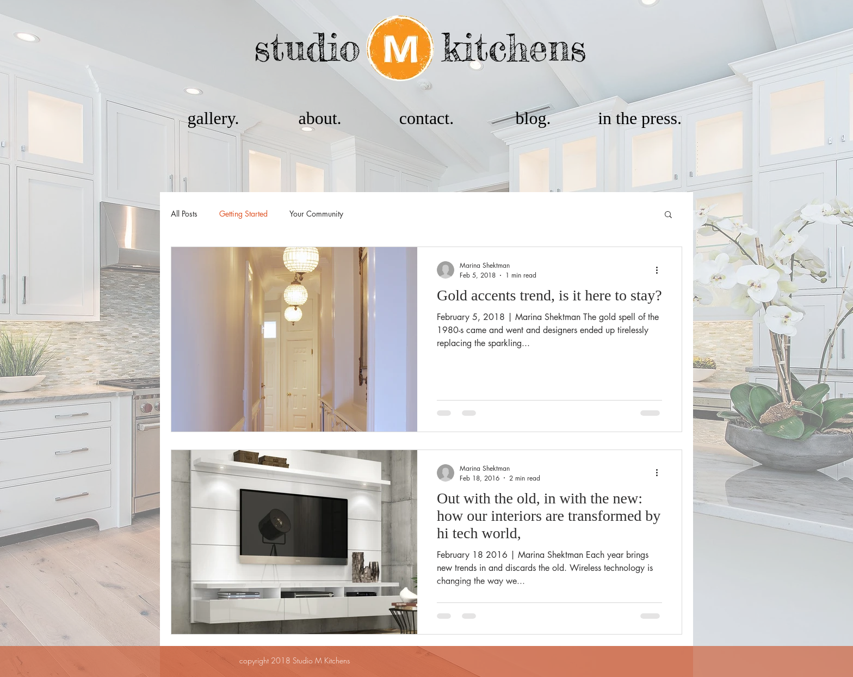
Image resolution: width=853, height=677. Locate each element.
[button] (668, 215)
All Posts (184, 213)
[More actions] (660, 269)
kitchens (514, 47)
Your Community (316, 213)
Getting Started (243, 213)
